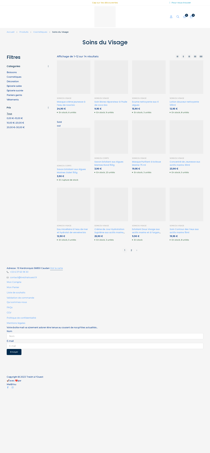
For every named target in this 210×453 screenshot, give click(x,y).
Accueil (10, 32)
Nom (9, 331)
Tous (9, 113)
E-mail (10, 341)
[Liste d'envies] (184, 16)
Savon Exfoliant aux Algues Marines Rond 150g (108, 163)
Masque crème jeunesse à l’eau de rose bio (71, 103)
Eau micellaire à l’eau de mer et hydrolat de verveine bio (72, 231)
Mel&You (11, 384)
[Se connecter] (171, 16)
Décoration (13, 81)
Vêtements (13, 99)
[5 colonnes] (201, 56)
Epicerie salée (14, 86)
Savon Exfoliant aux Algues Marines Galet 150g (71, 171)
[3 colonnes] (189, 56)
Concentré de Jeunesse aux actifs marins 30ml (185, 163)
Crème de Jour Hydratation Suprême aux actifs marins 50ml (109, 232)
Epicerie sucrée (15, 90)
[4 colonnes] (195, 56)
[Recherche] (178, 16)
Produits (23, 32)
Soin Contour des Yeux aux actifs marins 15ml (184, 231)
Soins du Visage (64, 98)
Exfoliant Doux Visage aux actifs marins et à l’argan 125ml (146, 232)
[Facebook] (8, 387)
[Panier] (191, 16)
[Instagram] (13, 387)
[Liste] (177, 56)
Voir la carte (56, 268)
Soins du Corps (64, 166)
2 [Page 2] (131, 250)
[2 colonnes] (183, 56)
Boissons (12, 72)
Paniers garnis (14, 95)
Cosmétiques (40, 32)
